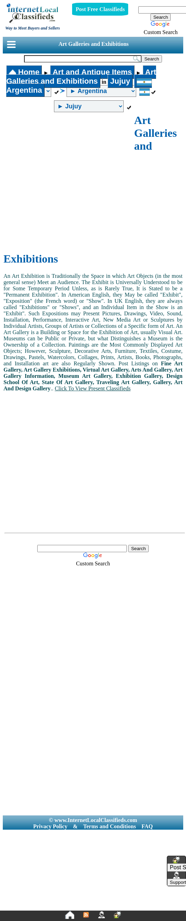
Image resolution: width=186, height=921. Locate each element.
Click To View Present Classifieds (93, 388)
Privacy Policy (50, 826)
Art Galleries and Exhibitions (94, 44)
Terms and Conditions (109, 826)
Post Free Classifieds (100, 9)
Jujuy (120, 81)
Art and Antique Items (92, 72)
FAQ (147, 826)
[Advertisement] (65, 182)
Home (24, 72)
